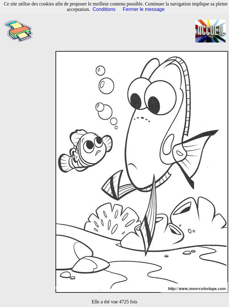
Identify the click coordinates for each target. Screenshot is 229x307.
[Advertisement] (117, 31)
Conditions (104, 9)
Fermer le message (144, 9)
